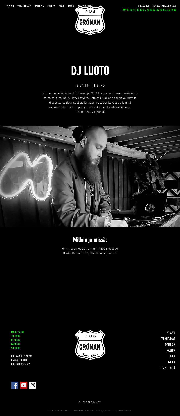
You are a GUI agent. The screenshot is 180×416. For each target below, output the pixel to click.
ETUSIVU (170, 333)
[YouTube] (23, 385)
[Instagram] (32, 385)
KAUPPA (171, 350)
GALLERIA (170, 345)
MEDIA (171, 362)
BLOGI (172, 356)
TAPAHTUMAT (168, 339)
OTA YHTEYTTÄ (167, 368)
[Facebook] (14, 385)
